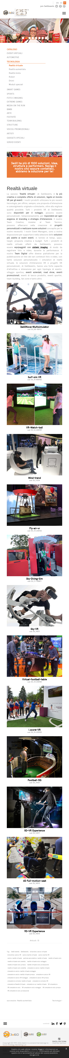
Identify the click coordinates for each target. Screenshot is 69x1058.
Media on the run (16, 104)
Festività (11, 116)
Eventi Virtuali (14, 52)
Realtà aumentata (17, 68)
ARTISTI (10, 132)
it (65, 3)
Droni (11, 79)
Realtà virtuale (16, 64)
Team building (14, 119)
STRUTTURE (12, 124)
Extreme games (14, 100)
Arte (9, 112)
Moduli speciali (16, 83)
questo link (34, 1051)
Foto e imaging (15, 97)
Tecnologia (13, 60)
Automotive (13, 56)
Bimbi (9, 108)
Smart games (13, 88)
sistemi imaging (40, 246)
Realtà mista (15, 72)
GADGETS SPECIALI (15, 137)
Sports (10, 93)
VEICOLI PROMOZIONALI (18, 128)
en (57, 3)
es (61, 3)
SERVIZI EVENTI (14, 141)
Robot (12, 76)
